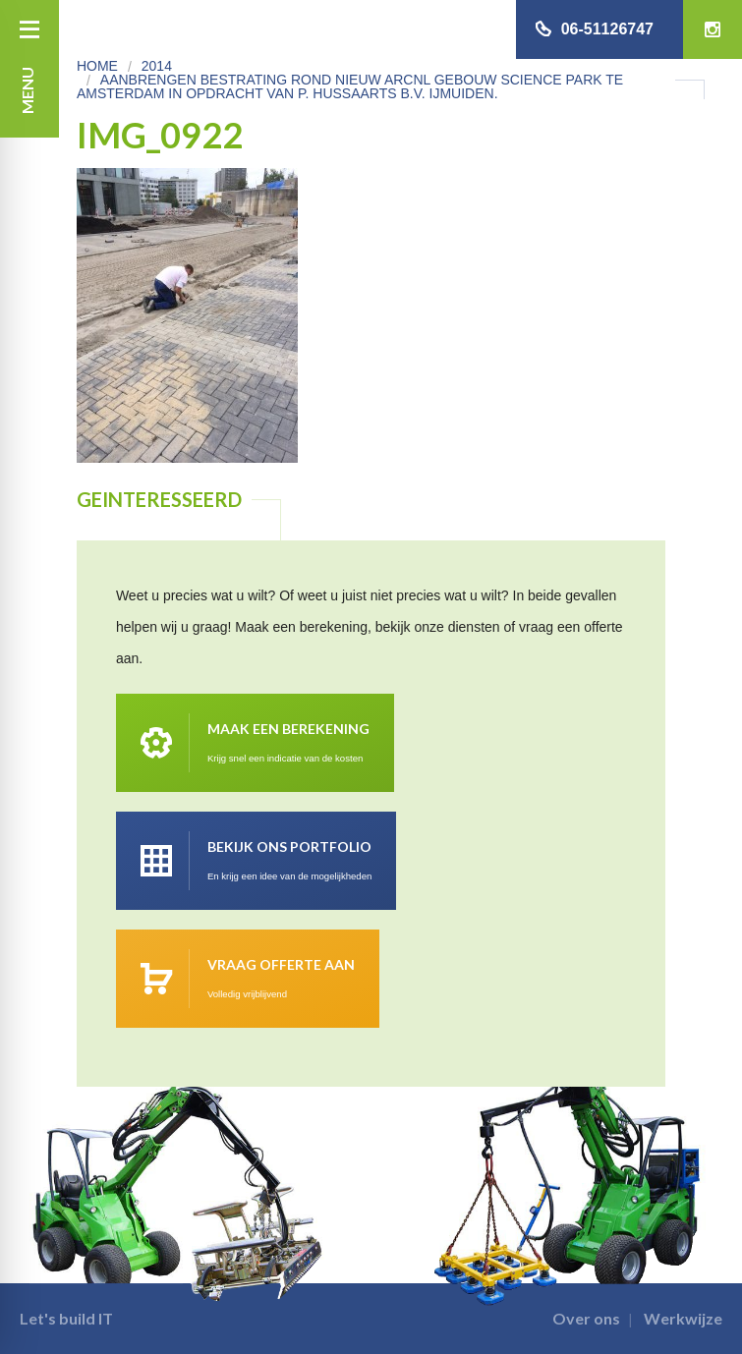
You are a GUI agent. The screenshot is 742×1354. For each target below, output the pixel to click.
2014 (157, 66)
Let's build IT (66, 1318)
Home (97, 66)
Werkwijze (683, 1318)
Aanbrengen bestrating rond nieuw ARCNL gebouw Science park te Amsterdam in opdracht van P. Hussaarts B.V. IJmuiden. (350, 86)
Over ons (586, 1318)
